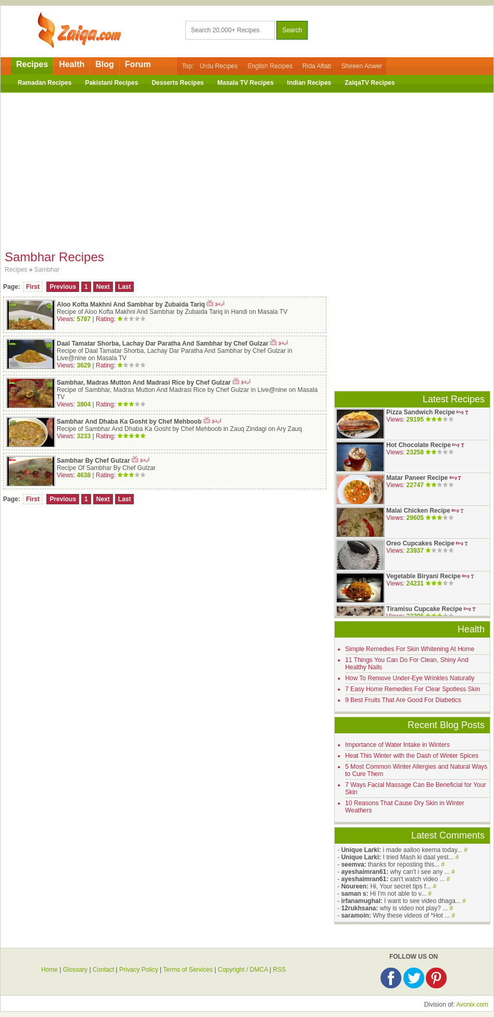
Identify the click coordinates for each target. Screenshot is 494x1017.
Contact (103, 969)
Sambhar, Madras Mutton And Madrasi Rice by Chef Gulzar (144, 382)
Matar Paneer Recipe (417, 477)
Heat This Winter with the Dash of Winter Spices (411, 755)
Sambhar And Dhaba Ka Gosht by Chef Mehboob (129, 421)
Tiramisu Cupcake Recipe (424, 609)
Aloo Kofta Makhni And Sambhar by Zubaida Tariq (131, 304)
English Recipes (270, 66)
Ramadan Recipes (44, 82)
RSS (279, 969)
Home (49, 969)
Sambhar (47, 269)
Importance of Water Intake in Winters (397, 744)
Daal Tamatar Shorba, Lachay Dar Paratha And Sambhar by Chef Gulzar (163, 343)
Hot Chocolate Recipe (418, 445)
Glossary (75, 969)
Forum (138, 64)
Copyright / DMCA (243, 969)
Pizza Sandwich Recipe (420, 412)
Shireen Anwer (361, 66)
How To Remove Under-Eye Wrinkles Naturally (409, 678)
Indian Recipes (309, 82)
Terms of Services (187, 969)
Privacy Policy (138, 969)
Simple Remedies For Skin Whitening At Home (409, 649)
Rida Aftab (316, 66)
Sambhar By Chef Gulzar (93, 460)
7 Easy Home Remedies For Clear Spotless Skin (412, 689)
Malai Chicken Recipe (418, 510)
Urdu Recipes (219, 66)
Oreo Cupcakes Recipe (420, 543)
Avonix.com (472, 1004)
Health (71, 64)
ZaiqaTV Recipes (370, 82)
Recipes (32, 64)
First (33, 286)
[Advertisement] (247, 168)
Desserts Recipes (177, 82)
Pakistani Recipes (111, 82)
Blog (104, 64)
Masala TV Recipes (246, 82)
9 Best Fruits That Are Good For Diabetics (403, 700)
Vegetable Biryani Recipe (423, 576)
